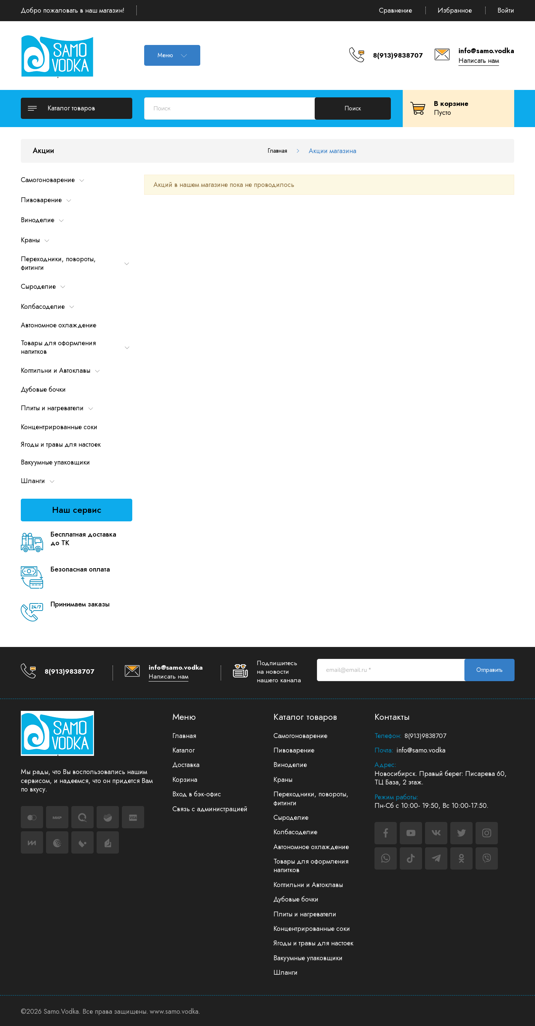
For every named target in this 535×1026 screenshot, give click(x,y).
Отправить (489, 670)
